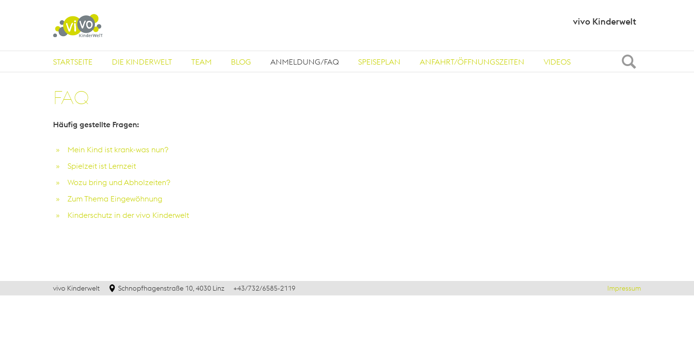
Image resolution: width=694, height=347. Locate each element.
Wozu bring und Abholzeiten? (120, 182)
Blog (241, 62)
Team (201, 62)
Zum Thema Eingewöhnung (114, 198)
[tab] (72, 61)
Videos (557, 62)
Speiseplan (379, 62)
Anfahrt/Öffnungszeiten (472, 62)
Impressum (624, 288)
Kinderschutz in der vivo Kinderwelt (128, 215)
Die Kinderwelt (142, 62)
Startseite (73, 62)
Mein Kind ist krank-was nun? (118, 149)
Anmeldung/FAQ (304, 62)
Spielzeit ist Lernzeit (101, 166)
